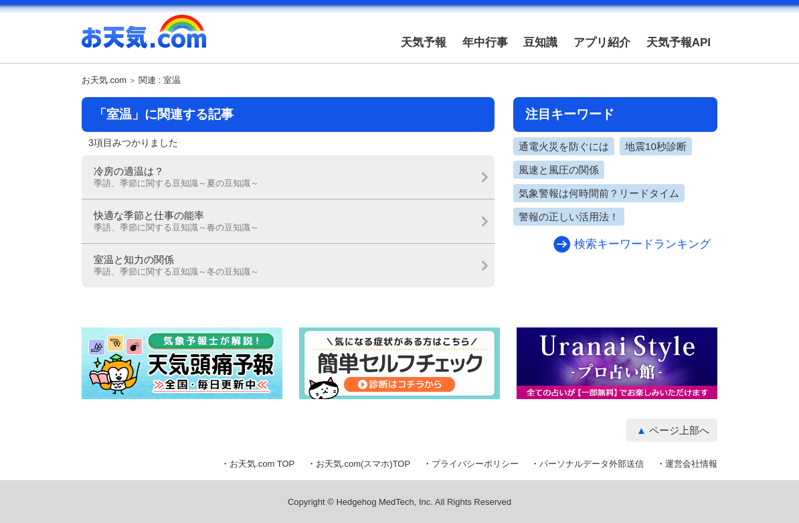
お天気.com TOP (262, 464)
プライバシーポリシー (475, 464)
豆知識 (540, 42)
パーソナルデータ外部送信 (591, 464)
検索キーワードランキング (642, 244)
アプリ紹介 (601, 42)
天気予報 (423, 42)
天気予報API (678, 42)
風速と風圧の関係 (559, 169)
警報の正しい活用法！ (569, 216)
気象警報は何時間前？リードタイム (599, 193)
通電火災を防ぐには (564, 146)
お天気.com (144, 39)
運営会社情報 (691, 464)
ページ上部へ (679, 430)
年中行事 (485, 42)
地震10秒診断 (656, 146)
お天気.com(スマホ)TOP (363, 464)
